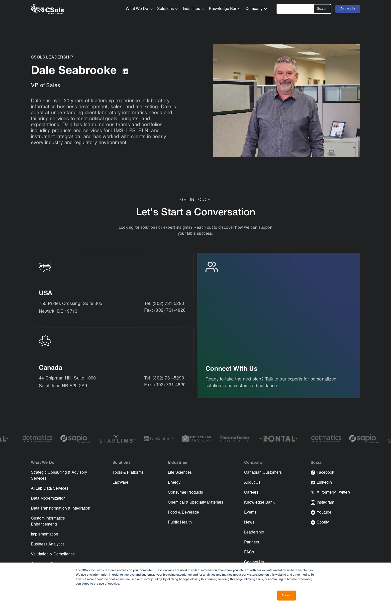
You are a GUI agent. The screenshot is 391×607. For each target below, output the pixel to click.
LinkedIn (324, 483)
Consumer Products (185, 493)
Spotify (323, 523)
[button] (137, 9)
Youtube (324, 513)
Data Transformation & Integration (60, 509)
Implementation (44, 534)
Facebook (325, 473)
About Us (252, 483)
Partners (251, 542)
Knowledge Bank (224, 9)
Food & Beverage (183, 513)
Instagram (325, 503)
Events (250, 513)
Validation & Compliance (53, 554)
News (249, 523)
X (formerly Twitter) (333, 493)
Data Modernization (48, 499)
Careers (251, 493)
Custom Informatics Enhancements (48, 522)
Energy (174, 483)
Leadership (254, 532)
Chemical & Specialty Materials (195, 503)
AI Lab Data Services (49, 489)
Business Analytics (48, 544)
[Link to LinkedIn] (125, 72)
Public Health (180, 523)
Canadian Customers (263, 473)
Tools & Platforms (128, 473)
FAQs (249, 552)
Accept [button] (287, 595)
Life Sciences (180, 473)
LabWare (120, 483)
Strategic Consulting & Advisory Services (59, 476)
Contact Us (348, 8)
